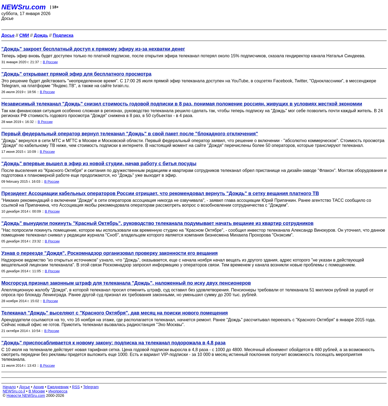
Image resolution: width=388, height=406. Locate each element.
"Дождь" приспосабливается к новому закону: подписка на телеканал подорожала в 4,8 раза (113, 342)
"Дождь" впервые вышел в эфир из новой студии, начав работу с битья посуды (98, 163)
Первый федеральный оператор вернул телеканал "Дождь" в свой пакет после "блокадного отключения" (129, 133)
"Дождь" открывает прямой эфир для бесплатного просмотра (76, 74)
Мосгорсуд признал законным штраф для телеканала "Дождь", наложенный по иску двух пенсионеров (126, 283)
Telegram (91, 387)
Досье (24, 387)
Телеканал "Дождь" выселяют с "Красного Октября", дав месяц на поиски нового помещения (114, 313)
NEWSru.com (23, 7)
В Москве (37, 391)
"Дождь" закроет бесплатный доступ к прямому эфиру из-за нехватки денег (93, 49)
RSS (76, 387)
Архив (38, 387)
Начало (9, 387)
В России (50, 62)
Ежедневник (58, 387)
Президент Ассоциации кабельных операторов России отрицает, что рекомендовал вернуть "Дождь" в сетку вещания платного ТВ (160, 193)
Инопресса (58, 391)
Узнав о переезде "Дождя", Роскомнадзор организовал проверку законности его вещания (109, 253)
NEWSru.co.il (14, 391)
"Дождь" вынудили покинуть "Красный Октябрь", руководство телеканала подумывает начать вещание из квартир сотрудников (157, 223)
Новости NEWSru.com (25, 395)
